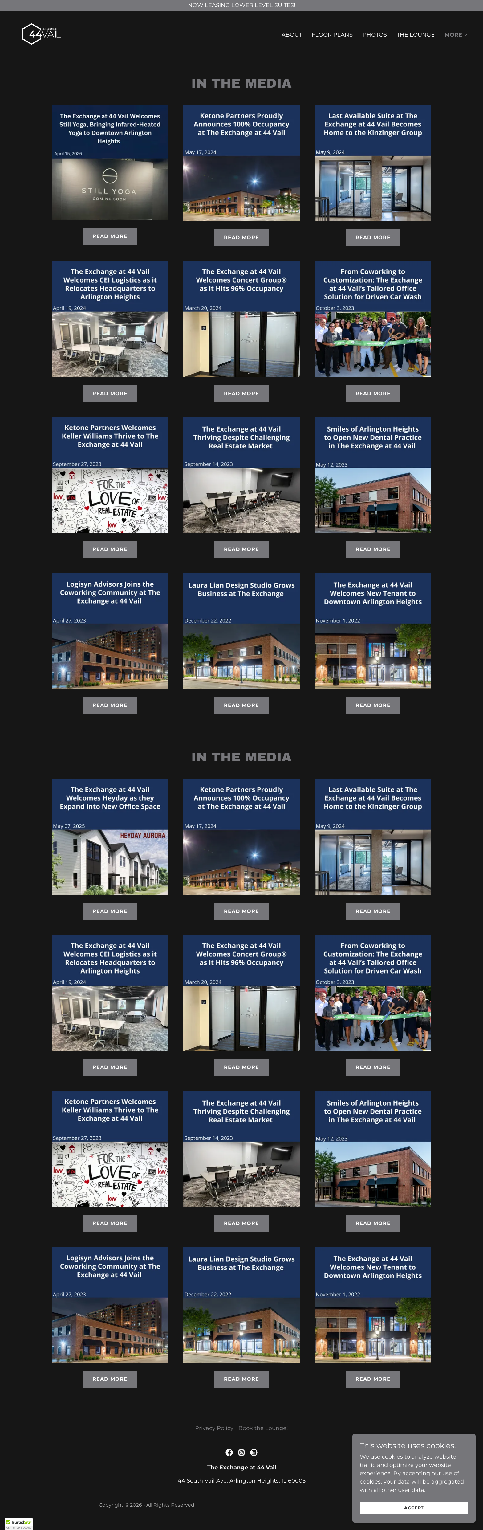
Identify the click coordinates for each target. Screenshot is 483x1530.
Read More (110, 236)
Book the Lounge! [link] (263, 1428)
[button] (456, 35)
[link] (41, 33)
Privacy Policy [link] (214, 1428)
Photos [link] (375, 34)
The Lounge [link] (416, 34)
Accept (414, 1508)
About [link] (292, 34)
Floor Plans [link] (332, 34)
